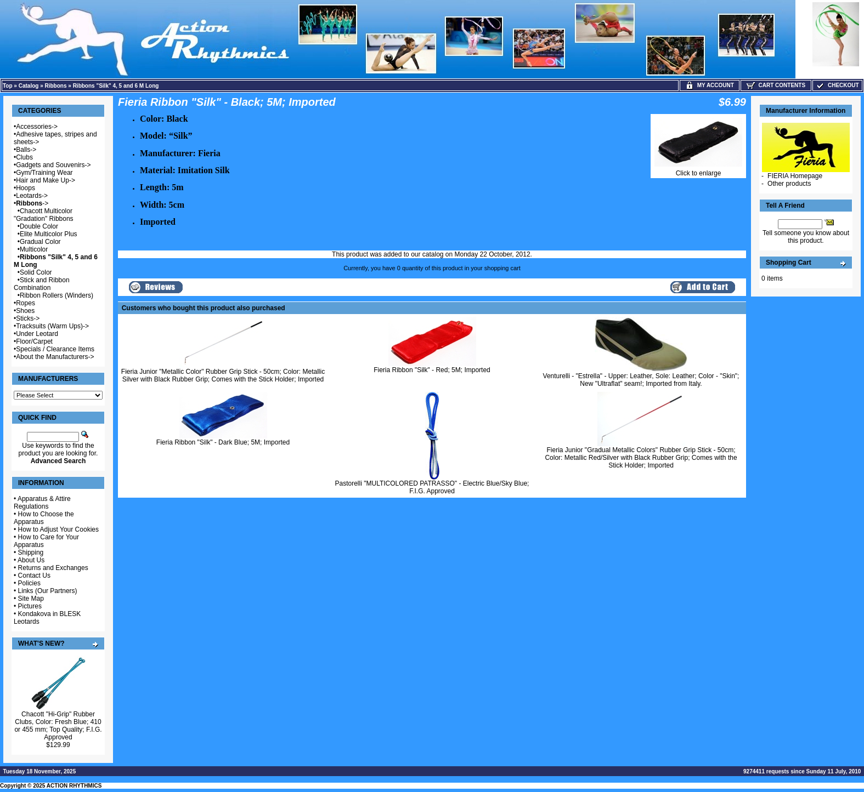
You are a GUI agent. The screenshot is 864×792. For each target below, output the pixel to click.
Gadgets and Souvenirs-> (53, 165)
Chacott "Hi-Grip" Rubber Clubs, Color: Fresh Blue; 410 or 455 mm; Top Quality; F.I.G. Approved (57, 725)
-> (32, 203)
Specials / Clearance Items (55, 349)
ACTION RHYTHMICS (74, 786)
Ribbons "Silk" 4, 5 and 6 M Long (116, 86)
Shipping (31, 552)
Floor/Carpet (34, 341)
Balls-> (26, 149)
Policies (29, 583)
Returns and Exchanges (53, 568)
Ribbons (56, 86)
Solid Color (36, 272)
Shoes (25, 311)
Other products (789, 183)
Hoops (25, 188)
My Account (709, 85)
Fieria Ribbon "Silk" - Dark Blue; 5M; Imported (223, 442)
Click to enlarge (698, 170)
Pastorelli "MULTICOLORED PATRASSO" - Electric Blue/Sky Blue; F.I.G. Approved (432, 487)
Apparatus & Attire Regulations (42, 502)
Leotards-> (32, 196)
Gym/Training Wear (44, 172)
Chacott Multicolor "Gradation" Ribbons (44, 215)
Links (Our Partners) (47, 591)
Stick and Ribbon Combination (42, 284)
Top (8, 86)
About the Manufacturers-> (55, 357)
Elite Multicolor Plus (48, 234)
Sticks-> (27, 318)
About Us (31, 560)
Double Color (39, 226)
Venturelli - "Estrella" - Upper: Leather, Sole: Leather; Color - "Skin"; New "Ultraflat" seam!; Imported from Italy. (641, 380)
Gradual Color (40, 242)
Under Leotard (37, 334)
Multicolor (34, 249)
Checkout (837, 85)
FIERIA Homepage (794, 176)
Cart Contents (776, 85)
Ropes (25, 303)
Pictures (30, 606)
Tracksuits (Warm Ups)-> (52, 326)
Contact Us (34, 575)
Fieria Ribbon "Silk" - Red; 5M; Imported (432, 370)
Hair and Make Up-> (45, 180)
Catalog (29, 86)
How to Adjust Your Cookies (58, 529)
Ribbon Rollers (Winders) (56, 295)
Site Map (31, 598)
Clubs (24, 157)
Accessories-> (37, 126)
